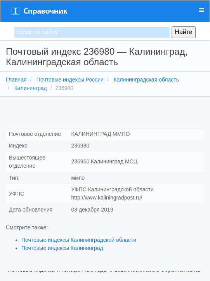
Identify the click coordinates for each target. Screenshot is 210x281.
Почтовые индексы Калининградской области (78, 240)
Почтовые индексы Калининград (62, 248)
